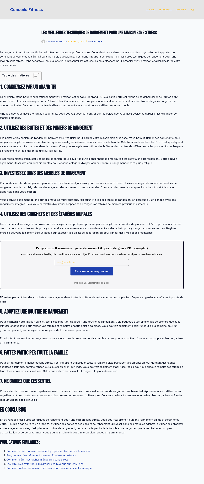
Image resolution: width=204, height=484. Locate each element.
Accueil (150, 9)
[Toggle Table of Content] (34, 76)
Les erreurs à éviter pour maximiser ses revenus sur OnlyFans (44, 464)
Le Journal (165, 9)
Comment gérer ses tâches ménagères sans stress (37, 459)
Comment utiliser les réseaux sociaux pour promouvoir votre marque (49, 468)
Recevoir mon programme (92, 271)
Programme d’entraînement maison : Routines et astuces (41, 455)
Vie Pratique (95, 41)
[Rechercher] (192, 10)
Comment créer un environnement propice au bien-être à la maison (48, 451)
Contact (181, 9)
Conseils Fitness (26, 9)
